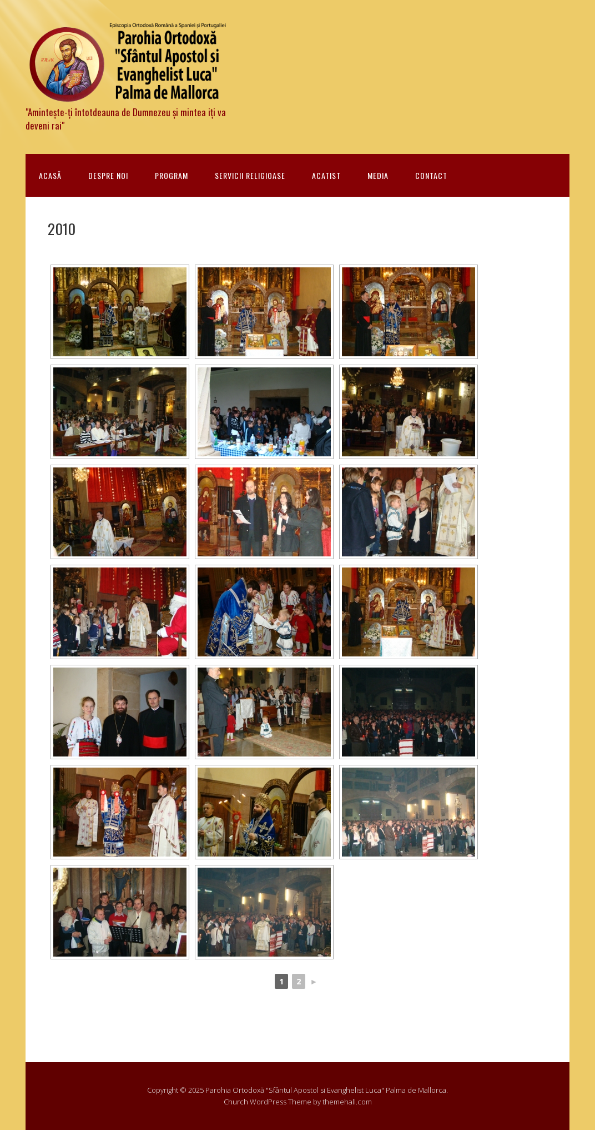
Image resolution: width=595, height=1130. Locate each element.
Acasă (50, 175)
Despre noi (108, 175)
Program (171, 175)
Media (378, 175)
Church (236, 1102)
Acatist (326, 175)
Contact (431, 175)
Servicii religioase (250, 175)
